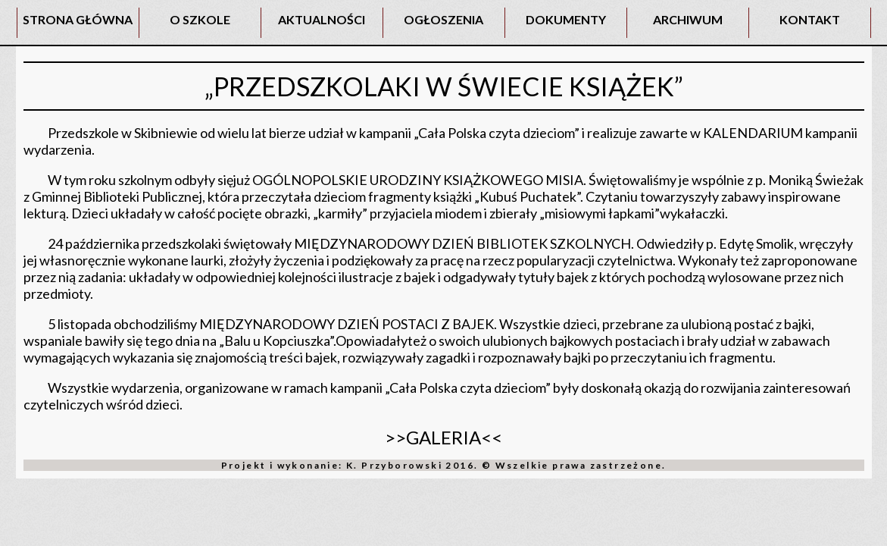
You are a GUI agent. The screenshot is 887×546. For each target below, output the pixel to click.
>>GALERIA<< (443, 437)
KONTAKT (809, 19)
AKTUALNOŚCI (321, 19)
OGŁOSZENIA (443, 19)
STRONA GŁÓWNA (78, 19)
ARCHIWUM (688, 19)
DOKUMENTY (566, 19)
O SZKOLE (200, 19)
